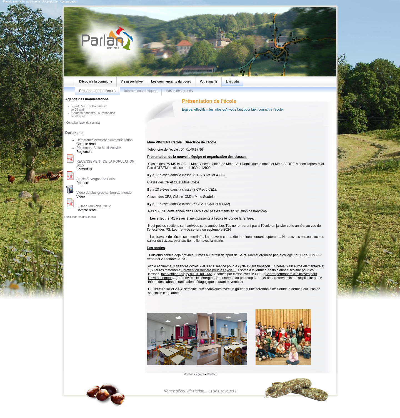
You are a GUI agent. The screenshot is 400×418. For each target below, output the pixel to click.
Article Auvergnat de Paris (95, 179)
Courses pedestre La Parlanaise (93, 113)
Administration (68, 1)
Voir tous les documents (81, 216)
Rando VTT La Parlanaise (88, 106)
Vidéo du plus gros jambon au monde (104, 193)
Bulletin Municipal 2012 (93, 206)
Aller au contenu (30, 1)
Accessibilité (50, 1)
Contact (211, 374)
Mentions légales (194, 374)
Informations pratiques (140, 91)
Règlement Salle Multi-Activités (99, 148)
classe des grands (179, 91)
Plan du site (10, 1)
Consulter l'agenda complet (83, 122)
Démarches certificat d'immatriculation (104, 140)
